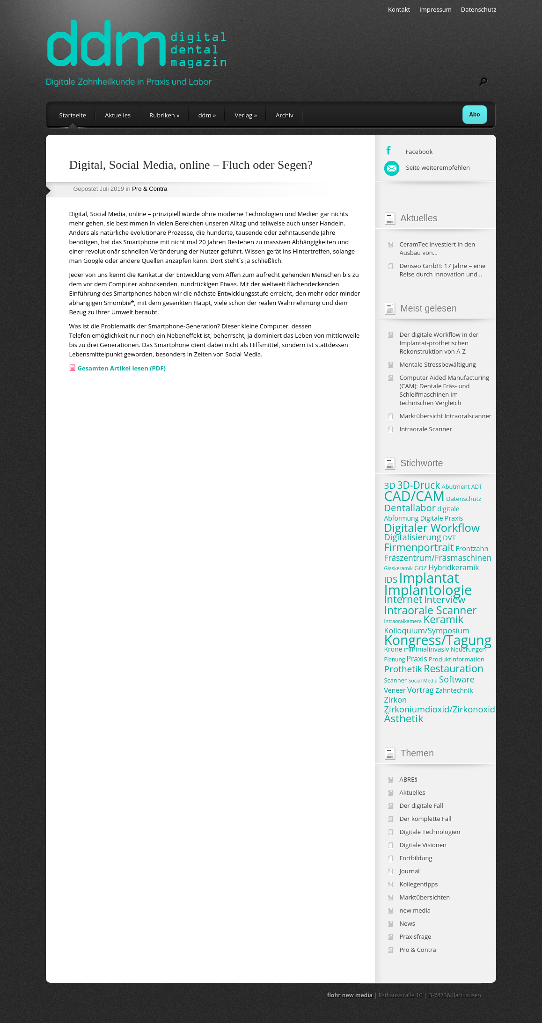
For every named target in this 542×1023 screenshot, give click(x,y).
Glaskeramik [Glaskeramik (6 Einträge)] (398, 568)
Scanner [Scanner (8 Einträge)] (395, 680)
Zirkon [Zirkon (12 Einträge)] (395, 700)
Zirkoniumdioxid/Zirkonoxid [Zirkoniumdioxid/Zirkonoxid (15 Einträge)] (440, 709)
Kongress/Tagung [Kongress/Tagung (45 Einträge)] (438, 640)
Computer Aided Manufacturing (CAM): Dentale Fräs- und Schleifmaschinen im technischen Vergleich (445, 390)
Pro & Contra (149, 188)
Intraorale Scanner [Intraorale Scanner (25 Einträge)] (430, 609)
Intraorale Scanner (426, 429)
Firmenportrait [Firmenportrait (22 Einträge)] (419, 547)
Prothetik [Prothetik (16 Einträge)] (403, 669)
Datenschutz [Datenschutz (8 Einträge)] (463, 498)
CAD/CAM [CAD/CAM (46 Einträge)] (414, 495)
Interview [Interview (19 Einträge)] (444, 599)
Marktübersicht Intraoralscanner (446, 416)
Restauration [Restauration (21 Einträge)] (453, 668)
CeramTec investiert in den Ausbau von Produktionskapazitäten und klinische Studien (440, 248)
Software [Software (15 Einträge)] (457, 679)
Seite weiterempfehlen (427, 167)
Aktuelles (118, 115)
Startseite (73, 115)
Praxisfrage (416, 936)
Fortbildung (416, 858)
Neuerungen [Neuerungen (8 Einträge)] (468, 649)
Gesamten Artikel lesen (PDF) (122, 368)
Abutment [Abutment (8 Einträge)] (456, 486)
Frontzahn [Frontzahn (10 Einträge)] (471, 548)
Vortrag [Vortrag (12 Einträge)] (420, 690)
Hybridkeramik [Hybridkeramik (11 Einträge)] (453, 567)
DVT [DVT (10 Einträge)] (449, 537)
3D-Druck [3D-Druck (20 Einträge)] (418, 485)
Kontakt (399, 9)
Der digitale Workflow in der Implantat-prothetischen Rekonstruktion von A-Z (439, 343)
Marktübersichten (425, 897)
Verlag (245, 115)
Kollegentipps (419, 884)
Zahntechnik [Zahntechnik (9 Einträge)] (454, 690)
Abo (474, 114)
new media (415, 910)
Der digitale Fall (421, 805)
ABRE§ (409, 779)
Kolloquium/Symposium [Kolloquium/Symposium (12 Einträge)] (427, 630)
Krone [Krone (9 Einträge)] (393, 649)
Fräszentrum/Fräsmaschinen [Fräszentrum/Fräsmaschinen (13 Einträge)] (438, 557)
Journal (410, 871)
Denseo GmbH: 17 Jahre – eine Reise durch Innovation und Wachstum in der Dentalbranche (445, 269)
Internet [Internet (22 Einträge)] (403, 599)
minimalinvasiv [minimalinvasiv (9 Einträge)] (426, 649)
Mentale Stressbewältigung (438, 364)
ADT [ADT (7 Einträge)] (476, 486)
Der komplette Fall (426, 818)
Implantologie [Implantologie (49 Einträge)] (428, 589)
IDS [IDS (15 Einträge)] (391, 579)
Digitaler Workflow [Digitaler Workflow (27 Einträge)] (432, 527)
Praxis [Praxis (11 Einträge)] (416, 658)
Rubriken (164, 115)
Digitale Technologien (430, 831)
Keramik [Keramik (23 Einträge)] (444, 619)
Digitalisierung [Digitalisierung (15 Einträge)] (412, 537)
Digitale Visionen (423, 845)
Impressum (435, 9)
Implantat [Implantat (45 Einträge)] (429, 578)
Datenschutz (479, 9)
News (407, 923)
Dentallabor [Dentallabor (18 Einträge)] (410, 507)
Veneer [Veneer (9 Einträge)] (395, 690)
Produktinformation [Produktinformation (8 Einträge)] (456, 659)
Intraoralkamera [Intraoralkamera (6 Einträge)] (403, 621)
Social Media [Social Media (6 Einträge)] (423, 680)
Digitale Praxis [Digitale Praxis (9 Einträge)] (441, 518)
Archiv (284, 115)
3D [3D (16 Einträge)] (390, 485)
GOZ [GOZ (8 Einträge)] (420, 568)
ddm (207, 115)
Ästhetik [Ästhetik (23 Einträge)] (404, 718)
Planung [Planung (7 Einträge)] (394, 659)
